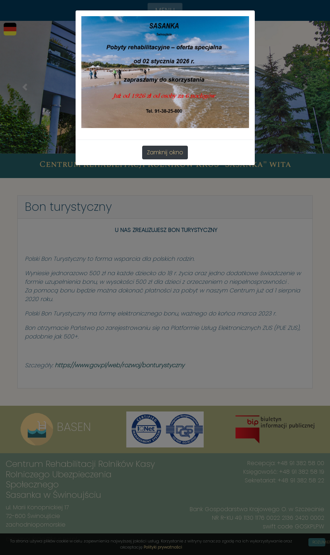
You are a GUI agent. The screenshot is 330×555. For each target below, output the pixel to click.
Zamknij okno (165, 152)
